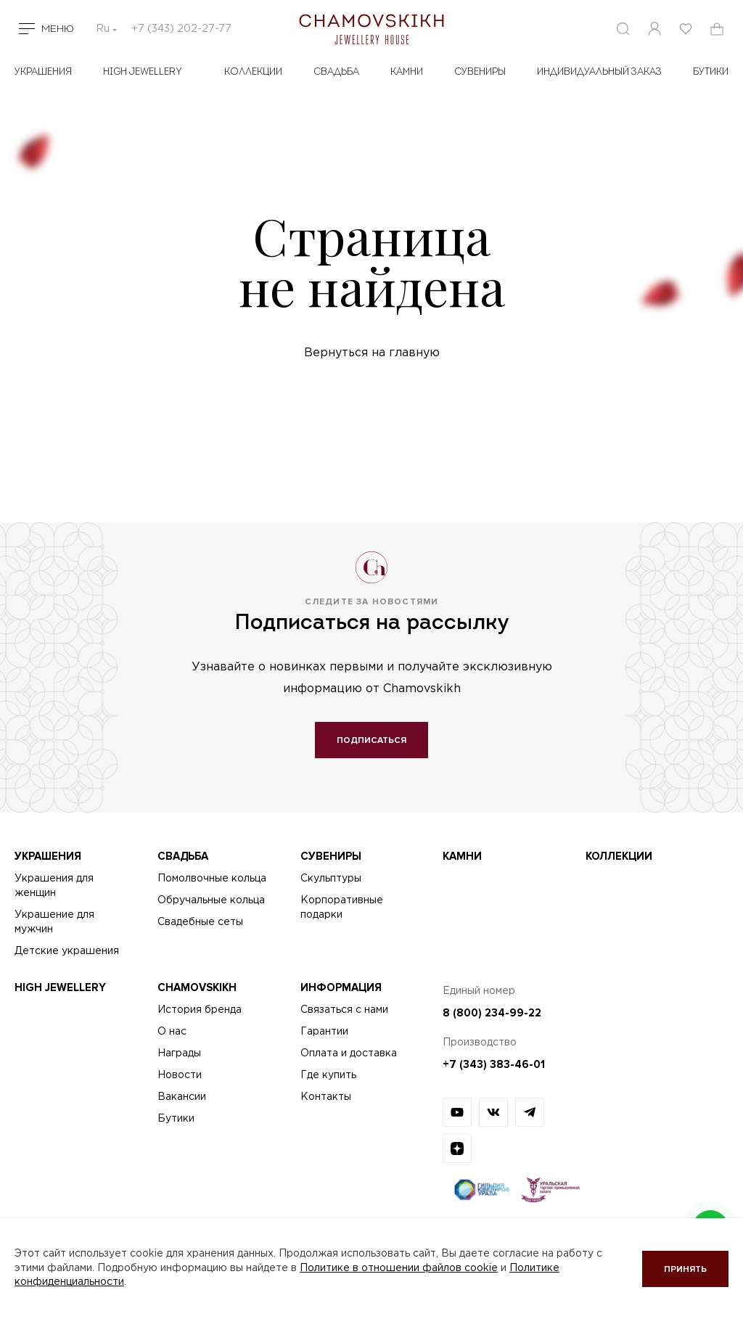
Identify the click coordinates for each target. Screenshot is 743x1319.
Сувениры (480, 72)
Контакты (325, 1097)
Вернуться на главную (372, 353)
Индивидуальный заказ (599, 72)
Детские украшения (67, 951)
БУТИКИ (710, 72)
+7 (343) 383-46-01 (494, 1064)
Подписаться (371, 740)
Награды (179, 1053)
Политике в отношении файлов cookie (399, 1268)
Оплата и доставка (348, 1053)
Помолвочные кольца (211, 878)
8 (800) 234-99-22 (492, 1012)
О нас (171, 1031)
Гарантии (324, 1031)
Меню (57, 29)
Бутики (175, 1118)
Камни (406, 72)
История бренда (199, 1010)
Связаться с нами (344, 1010)
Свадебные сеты (200, 922)
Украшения (43, 72)
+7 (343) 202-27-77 (181, 29)
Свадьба (336, 72)
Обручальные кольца (211, 900)
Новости (179, 1075)
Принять (685, 1269)
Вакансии (181, 1097)
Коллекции (253, 72)
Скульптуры (330, 878)
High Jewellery (142, 72)
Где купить (328, 1075)
